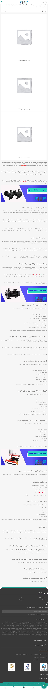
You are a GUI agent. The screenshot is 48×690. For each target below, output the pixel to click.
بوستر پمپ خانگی (33, 4)
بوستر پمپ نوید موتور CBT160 (24, 157)
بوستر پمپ (40, 4)
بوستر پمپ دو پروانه (24, 4)
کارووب (7, 684)
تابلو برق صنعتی (42, 492)
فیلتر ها (3, 11)
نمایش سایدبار (42, 11)
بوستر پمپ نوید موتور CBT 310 (24, 109)
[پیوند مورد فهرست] (36, 597)
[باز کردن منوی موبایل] (44, 2)
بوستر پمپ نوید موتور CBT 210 (24, 60)
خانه (45, 4)
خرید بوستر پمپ (23, 181)
